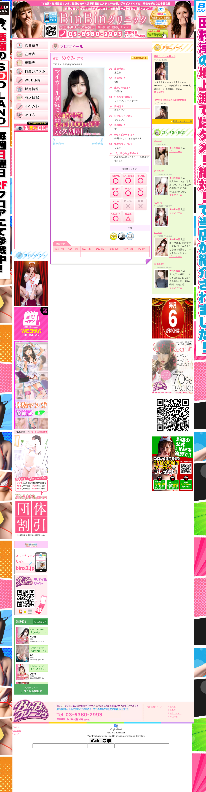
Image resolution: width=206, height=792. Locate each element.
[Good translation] (95, 740)
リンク (16, 734)
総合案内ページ (155, 707)
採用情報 (17, 731)
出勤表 (173, 710)
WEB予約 (174, 717)
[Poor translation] (106, 740)
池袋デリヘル (31, 687)
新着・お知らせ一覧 (182, 121)
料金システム (175, 713)
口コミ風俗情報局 (31, 691)
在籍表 (173, 707)
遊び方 (16, 727)
